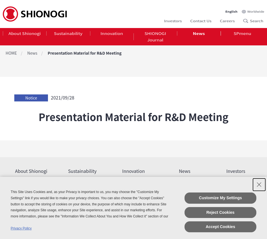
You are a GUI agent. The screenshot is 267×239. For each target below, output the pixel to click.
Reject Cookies (220, 212)
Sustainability (68, 34)
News (199, 34)
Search (247, 19)
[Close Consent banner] (259, 184)
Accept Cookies (220, 226)
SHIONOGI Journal (155, 38)
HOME (11, 53)
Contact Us (200, 19)
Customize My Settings (220, 198)
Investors (173, 19)
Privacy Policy (21, 228)
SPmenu (242, 34)
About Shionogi (24, 34)
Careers (227, 19)
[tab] (24, 39)
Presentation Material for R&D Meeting (84, 53)
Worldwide (255, 7)
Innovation (111, 34)
